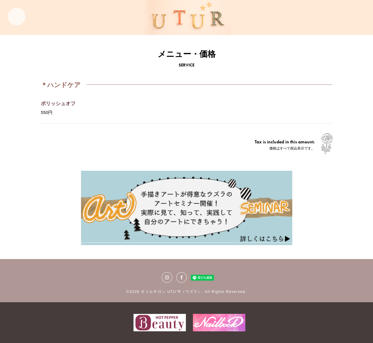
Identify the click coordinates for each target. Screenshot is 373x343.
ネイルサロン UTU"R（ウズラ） (171, 291)
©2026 (133, 291)
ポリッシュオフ (58, 103)
